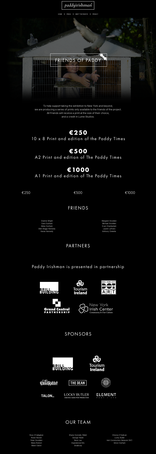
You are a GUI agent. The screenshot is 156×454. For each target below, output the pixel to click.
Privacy (95, 14)
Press (69, 14)
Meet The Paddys (81, 14)
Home (60, 14)
